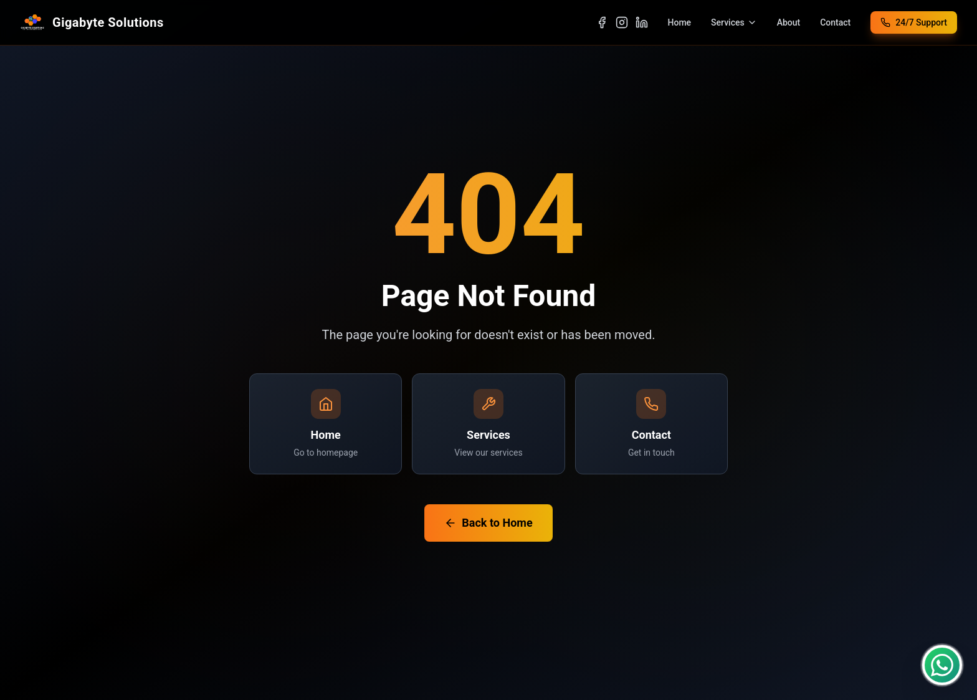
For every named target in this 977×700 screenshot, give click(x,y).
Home (680, 22)
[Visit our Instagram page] (622, 22)
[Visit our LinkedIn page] (642, 22)
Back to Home (488, 522)
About (789, 22)
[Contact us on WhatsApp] (942, 665)
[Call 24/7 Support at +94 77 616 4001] (913, 22)
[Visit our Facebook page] (602, 22)
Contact (835, 22)
